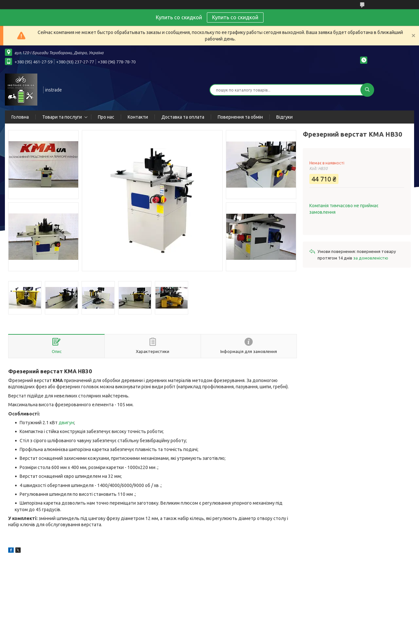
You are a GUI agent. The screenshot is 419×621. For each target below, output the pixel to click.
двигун (66, 422)
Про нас (106, 117)
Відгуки (284, 117)
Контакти (138, 117)
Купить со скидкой (235, 17)
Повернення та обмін (240, 117)
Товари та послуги (62, 117)
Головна (20, 117)
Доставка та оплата (182, 117)
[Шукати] (367, 90)
